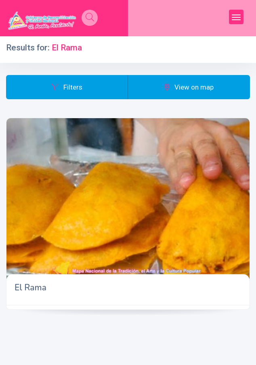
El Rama (30, 287)
